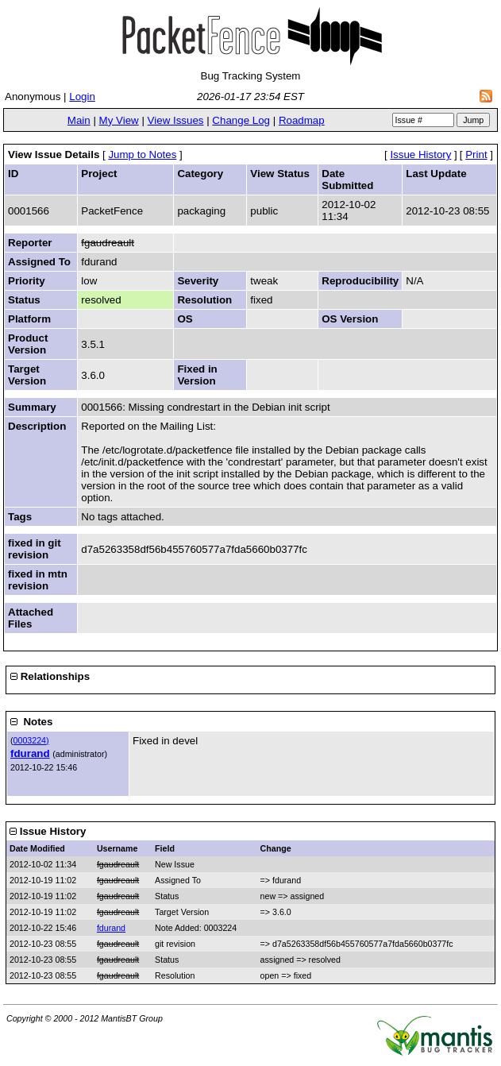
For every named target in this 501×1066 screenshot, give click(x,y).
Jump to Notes (142, 154)
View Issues (176, 120)
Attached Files (30, 618)
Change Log (241, 120)
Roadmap (302, 120)
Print (476, 154)
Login (82, 96)
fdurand (30, 753)
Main (79, 120)
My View (119, 120)
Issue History (420, 154)
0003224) (31, 740)
